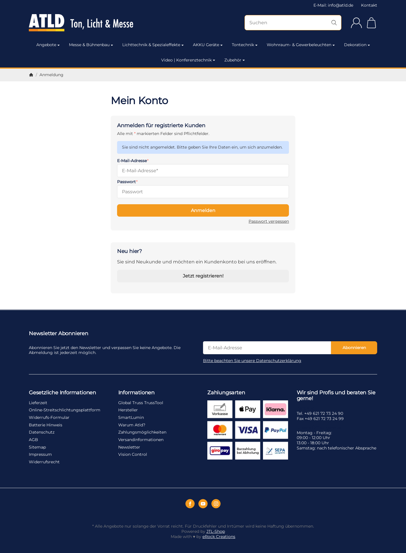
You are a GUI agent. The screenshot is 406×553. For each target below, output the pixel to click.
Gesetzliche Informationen (62, 393)
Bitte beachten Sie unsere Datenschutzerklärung (252, 360)
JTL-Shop (215, 531)
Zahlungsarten (226, 393)
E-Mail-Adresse (132, 160)
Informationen (136, 393)
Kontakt (369, 5)
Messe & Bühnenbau (91, 44)
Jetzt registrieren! (203, 276)
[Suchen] (293, 22)
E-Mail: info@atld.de (333, 5)
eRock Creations (218, 536)
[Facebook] (190, 503)
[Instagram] (216, 503)
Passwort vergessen (269, 221)
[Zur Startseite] (81, 22)
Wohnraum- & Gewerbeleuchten (301, 44)
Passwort (126, 181)
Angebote (48, 44)
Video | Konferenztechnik (188, 60)
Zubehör (234, 60)
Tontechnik (244, 44)
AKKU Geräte (208, 44)
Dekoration (357, 44)
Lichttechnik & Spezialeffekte (153, 44)
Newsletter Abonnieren (58, 334)
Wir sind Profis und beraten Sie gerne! (336, 396)
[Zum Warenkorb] (371, 23)
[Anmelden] (356, 23)
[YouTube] (203, 503)
